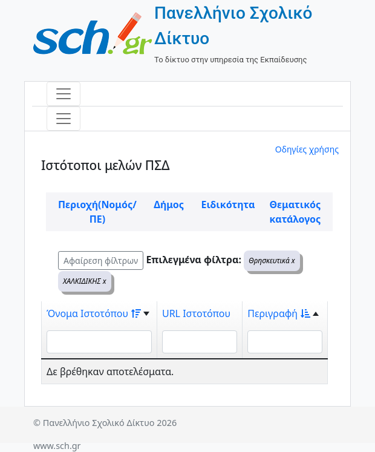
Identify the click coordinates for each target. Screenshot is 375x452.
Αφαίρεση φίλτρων (101, 260)
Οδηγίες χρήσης (307, 149)
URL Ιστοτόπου (196, 313)
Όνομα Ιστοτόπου (94, 313)
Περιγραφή (278, 313)
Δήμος (169, 204)
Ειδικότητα (228, 204)
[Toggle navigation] (63, 94)
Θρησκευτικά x (272, 260)
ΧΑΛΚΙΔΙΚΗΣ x (84, 281)
